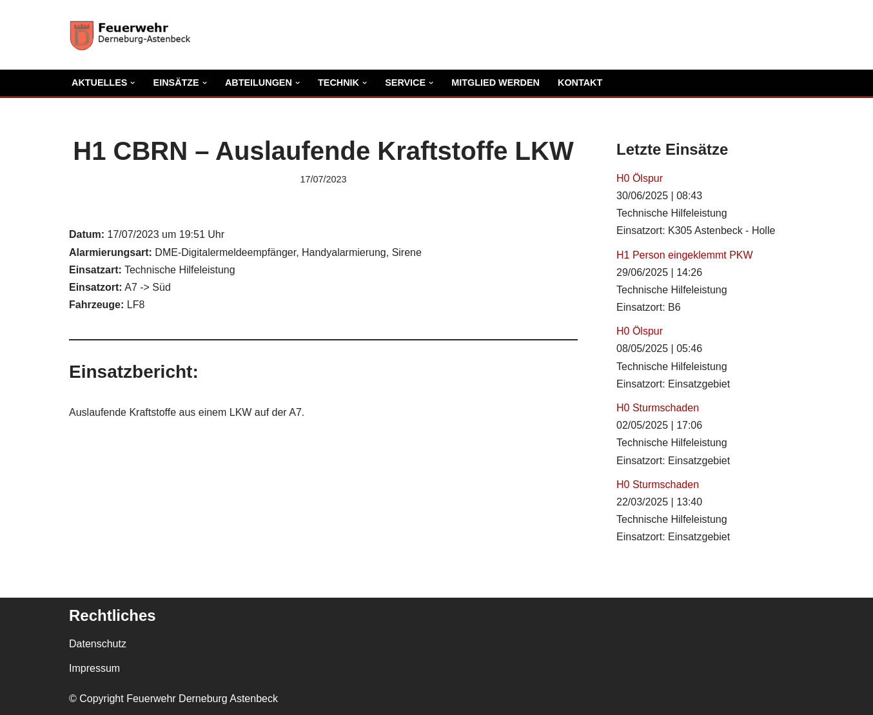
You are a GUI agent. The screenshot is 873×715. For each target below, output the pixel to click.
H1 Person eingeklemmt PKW (684, 255)
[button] (132, 83)
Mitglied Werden (495, 82)
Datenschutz (97, 643)
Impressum (94, 668)
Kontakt (580, 82)
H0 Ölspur (639, 178)
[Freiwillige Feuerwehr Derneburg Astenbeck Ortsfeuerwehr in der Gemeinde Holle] (133, 35)
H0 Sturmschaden (657, 407)
